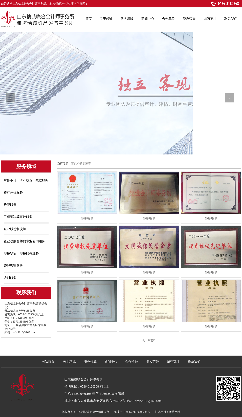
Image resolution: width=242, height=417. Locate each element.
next (230, 99)
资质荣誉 (152, 361)
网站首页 (48, 361)
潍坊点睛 (174, 411)
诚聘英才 (173, 361)
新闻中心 (111, 361)
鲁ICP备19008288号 (138, 411)
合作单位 (131, 361)
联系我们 (194, 361)
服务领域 (90, 361)
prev (11, 99)
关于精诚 (69, 361)
